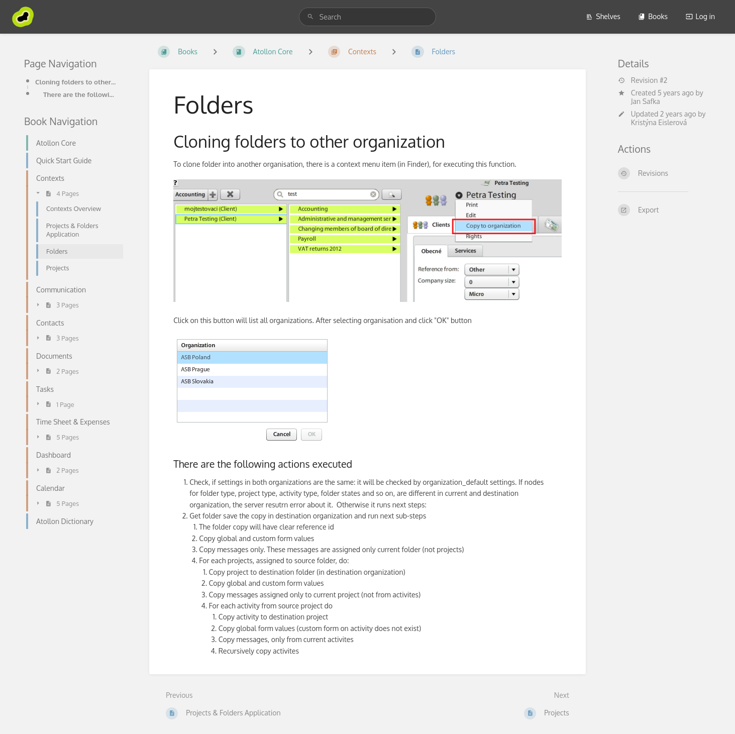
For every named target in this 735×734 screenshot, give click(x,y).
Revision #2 (642, 80)
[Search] (310, 17)
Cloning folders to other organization (76, 81)
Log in (700, 16)
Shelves (603, 16)
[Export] (664, 210)
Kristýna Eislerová (659, 122)
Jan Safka (645, 101)
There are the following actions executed (80, 94)
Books (653, 16)
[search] (367, 17)
